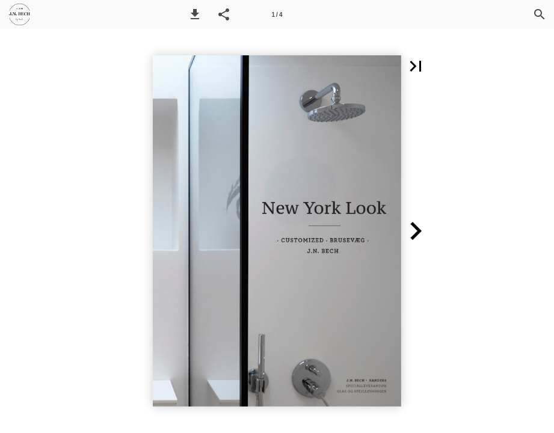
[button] (194, 14)
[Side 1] (277, 14)
